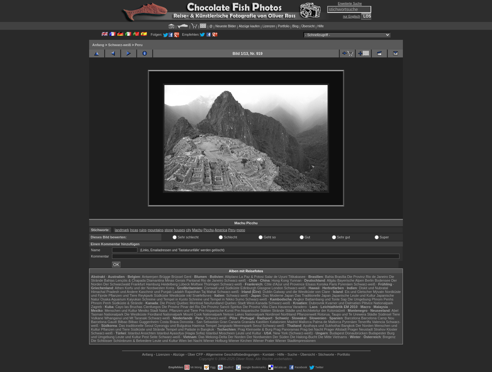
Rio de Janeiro (212, 280)
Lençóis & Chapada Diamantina (139, 280)
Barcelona (352, 318)
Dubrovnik (317, 303)
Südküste (161, 295)
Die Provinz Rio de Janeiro (367, 277)
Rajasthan (193, 292)
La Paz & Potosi (251, 277)
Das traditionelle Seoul (136, 325)
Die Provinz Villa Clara (260, 307)
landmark (122, 230)
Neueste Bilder (225, 26)
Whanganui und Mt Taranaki (125, 318)
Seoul (257, 325)
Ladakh (178, 292)
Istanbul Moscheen (220, 333)
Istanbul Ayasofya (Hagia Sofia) (181, 333)
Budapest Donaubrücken (348, 333)
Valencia (378, 322)
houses (179, 230)
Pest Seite (150, 337)
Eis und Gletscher (358, 292)
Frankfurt (138, 284)
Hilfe (321, 26)
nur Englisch (351, 16)
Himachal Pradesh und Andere (114, 292)
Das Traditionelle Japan (313, 295)
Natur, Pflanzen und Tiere (178, 310)
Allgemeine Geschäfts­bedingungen (232, 354)
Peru (138, 45)
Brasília (340, 277)
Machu (197, 230)
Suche (292, 354)
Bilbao (123, 322)
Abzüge (178, 354)
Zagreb (96, 307)
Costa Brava (169, 322)
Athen (119, 288)
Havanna (285, 307)
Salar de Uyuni (276, 277)
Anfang (98, 45)
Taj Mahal (208, 292)
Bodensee (382, 280)
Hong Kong (280, 280)
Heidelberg (169, 284)
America (221, 230)
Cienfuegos (152, 307)
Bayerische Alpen (350, 280)
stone (168, 230)
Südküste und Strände (148, 329)
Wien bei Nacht (190, 341)
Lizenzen (269, 26)
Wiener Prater (263, 341)
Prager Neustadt (360, 329)
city (188, 230)
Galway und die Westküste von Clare (301, 292)
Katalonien (278, 322)
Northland (288, 314)
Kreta (170, 288)
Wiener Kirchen (240, 341)
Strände (278, 310)
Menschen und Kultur (120, 310)
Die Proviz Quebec (174, 303)
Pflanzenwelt (306, 314)
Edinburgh (248, 288)
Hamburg (153, 284)
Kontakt (268, 354)
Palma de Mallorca (327, 322)
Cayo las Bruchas (128, 307)
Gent (187, 277)
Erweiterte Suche (350, 3)
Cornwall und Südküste (221, 288)
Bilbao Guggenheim (143, 322)
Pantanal (193, 280)
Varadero (300, 307)
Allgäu (331, 280)
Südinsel (384, 314)
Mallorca (305, 322)
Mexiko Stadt (148, 310)
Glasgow (264, 288)
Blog (295, 26)
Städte (372, 314)
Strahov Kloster (385, 329)
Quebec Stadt (235, 303)
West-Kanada (257, 303)
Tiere (396, 314)
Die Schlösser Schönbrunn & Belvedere (121, 341)
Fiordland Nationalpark (164, 314)
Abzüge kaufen (249, 26)
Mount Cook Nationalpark (202, 314)
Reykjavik (145, 295)
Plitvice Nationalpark (377, 303)
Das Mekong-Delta (212, 337)
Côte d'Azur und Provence (285, 284)
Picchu (208, 230)
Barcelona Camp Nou (377, 318)
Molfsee (197, 284)
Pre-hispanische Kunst (216, 310)
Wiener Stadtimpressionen (295, 341)
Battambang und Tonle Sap (326, 299)
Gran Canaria (230, 322)
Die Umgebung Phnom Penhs (370, 299)
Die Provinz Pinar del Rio (181, 307)
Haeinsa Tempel (204, 325)
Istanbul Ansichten (142, 333)
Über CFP (195, 354)
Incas (134, 230)
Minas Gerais (175, 280)
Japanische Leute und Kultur (353, 295)
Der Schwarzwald (116, 284)
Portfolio (284, 26)
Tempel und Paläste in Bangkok (190, 329)
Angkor (298, 299)
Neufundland (213, 303)
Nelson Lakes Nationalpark (243, 314)
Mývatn (378, 292)
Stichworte (326, 354)
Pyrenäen (345, 284)
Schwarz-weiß (119, 45)
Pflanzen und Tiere (123, 295)
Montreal (196, 303)
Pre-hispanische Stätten (252, 310)
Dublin (267, 292)
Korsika (322, 284)
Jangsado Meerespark (234, 325)
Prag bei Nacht (311, 329)
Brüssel (177, 277)
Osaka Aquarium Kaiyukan (120, 299)
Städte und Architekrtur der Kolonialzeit (315, 310)
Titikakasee (296, 277)
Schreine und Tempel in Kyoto (165, 299)
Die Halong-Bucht (303, 337)
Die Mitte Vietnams (332, 337)
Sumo (239, 299)
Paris (333, 284)
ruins (143, 230)
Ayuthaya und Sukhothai (321, 325)
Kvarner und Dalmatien (343, 303)
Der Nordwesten (259, 337)
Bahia (329, 277)
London (277, 288)
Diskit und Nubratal (373, 288)
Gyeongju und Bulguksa (172, 325)
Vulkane (97, 318)
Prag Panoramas (286, 329)
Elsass (311, 284)
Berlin (369, 280)
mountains (155, 230)
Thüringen (211, 284)
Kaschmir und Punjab (155, 292)
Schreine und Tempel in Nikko (211, 299)
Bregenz (389, 337)
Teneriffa (364, 322)
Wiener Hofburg (215, 341)
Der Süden (281, 337)
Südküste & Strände (127, 303)
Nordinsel (272, 314)
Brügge (164, 277)
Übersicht (307, 26)
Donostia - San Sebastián (199, 322)
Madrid (292, 322)
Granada (248, 322)
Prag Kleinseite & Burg (255, 329)
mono (241, 230)
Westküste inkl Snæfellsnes (190, 295)
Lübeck (184, 284)
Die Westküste (135, 314)
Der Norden (365, 325)
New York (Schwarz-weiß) (293, 333)
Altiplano (231, 277)
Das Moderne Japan (278, 295)
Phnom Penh (101, 303)
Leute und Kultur (248, 333)
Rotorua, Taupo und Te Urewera (341, 314)
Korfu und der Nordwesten (145, 288)
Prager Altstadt (335, 329)
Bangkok (348, 325)
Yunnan (295, 280)
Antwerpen (150, 277)
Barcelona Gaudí (104, 322)
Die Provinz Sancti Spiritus (221, 307)
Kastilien (262, 322)
